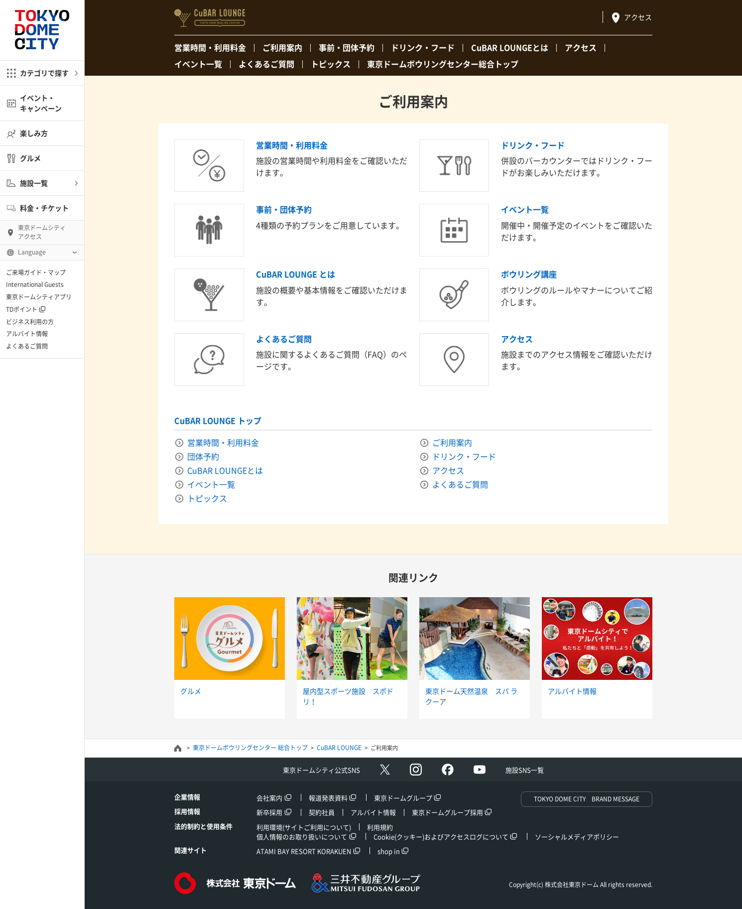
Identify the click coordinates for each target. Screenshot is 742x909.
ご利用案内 (282, 47)
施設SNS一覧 (524, 770)
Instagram (416, 770)
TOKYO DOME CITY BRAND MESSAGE (586, 798)
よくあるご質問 (27, 346)
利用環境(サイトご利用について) (303, 827)
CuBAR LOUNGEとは (509, 47)
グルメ (30, 158)
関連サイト (190, 850)
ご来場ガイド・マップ (36, 272)
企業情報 (187, 796)
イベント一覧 (198, 64)
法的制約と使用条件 (203, 826)
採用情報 (187, 811)
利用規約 (380, 827)
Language (32, 252)
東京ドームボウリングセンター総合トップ (442, 64)
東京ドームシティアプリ (39, 296)
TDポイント (21, 309)
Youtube (480, 770)
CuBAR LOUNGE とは (295, 274)
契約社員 (322, 812)
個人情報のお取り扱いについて (301, 836)
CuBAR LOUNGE (339, 747)
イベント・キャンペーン (41, 103)
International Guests (35, 284)
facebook (448, 770)
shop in (388, 851)
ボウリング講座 (529, 274)
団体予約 (203, 456)
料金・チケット (44, 208)
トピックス (331, 64)
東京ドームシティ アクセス (42, 232)
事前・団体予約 (346, 47)
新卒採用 (269, 812)
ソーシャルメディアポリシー (577, 836)
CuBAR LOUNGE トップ (217, 420)
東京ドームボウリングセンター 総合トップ (250, 747)
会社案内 (269, 797)
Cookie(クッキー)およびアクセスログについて (440, 836)
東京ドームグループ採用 (447, 812)
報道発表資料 (328, 797)
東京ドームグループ (403, 797)
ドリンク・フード (423, 47)
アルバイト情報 (27, 333)
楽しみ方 (34, 133)
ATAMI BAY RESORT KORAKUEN (303, 851)
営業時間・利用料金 (210, 47)
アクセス (638, 17)
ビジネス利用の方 (30, 321)
